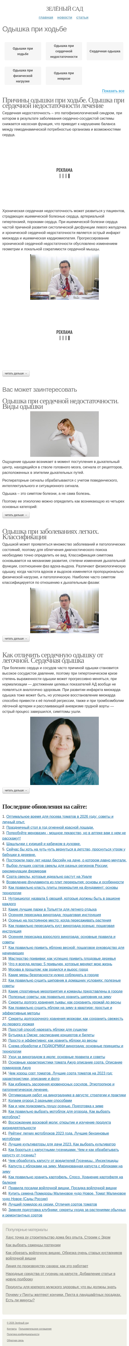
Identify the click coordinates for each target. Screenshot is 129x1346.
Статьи (82, 17)
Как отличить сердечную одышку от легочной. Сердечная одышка (52, 657)
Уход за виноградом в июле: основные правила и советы (56, 1057)
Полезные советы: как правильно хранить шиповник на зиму (59, 997)
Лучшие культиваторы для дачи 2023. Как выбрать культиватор (62, 1144)
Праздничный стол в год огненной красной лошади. (50, 827)
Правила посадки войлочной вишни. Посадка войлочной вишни (62, 1188)
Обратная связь (15, 1340)
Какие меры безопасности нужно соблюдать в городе (53, 975)
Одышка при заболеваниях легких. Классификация (50, 534)
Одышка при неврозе (64, 75)
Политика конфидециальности (23, 1334)
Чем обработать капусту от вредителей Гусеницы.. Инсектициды (63, 1161)
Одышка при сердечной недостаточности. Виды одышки (60, 403)
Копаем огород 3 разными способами (40, 1100)
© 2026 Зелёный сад (18, 1323)
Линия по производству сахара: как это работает (47, 1266)
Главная (46, 17)
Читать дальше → (16, 373)
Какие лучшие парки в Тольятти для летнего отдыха (52, 909)
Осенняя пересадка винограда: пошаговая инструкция (54, 915)
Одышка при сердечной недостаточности (64, 51)
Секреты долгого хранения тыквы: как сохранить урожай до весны (64, 1002)
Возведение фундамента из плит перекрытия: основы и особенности (65, 882)
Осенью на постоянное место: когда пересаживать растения (59, 920)
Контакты (12, 1329)
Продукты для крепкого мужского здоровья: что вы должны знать (61, 1287)
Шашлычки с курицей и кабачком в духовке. (43, 844)
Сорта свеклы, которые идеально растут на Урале (49, 877)
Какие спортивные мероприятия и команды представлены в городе (65, 991)
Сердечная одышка (105, 51)
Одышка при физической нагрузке (23, 76)
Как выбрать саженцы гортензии (33, 1245)
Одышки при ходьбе (23, 51)
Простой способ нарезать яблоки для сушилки (47, 1029)
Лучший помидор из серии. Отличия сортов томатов (52, 1204)
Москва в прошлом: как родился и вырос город (48, 969)
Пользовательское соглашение (35, 1329)
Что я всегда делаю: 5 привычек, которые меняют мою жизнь (60, 964)
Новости (64, 17)
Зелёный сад (64, 8)
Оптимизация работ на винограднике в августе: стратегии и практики (67, 1095)
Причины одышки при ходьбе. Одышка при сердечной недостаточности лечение (63, 102)
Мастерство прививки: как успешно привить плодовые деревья (62, 958)
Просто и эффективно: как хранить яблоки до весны (52, 1040)
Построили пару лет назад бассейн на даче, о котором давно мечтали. (66, 860)
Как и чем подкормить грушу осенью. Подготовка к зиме (55, 1106)
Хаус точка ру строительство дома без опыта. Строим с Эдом (58, 1237)
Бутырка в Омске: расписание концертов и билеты (51, 1035)
